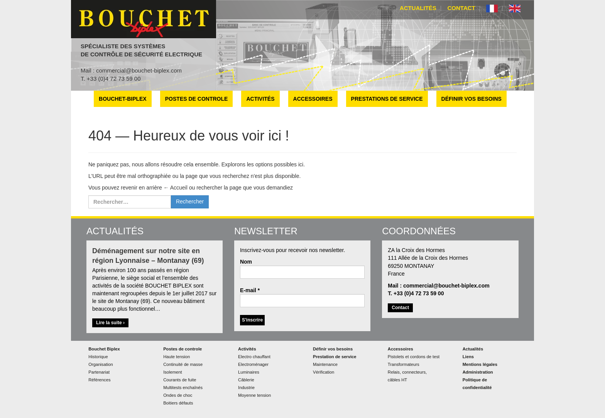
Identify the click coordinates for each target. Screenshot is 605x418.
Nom (246, 262)
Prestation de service (335, 356)
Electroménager (253, 364)
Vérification (323, 372)
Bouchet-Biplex (123, 99)
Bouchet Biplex (104, 349)
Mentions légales (480, 364)
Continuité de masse (183, 364)
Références (99, 379)
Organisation (100, 364)
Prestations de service (387, 99)
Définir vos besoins (471, 99)
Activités (260, 99)
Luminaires (248, 372)
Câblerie (246, 379)
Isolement (172, 372)
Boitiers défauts (178, 403)
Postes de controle (196, 99)
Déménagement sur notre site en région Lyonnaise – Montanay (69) (148, 256)
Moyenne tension (254, 395)
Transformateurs (403, 364)
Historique (98, 356)
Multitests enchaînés (183, 387)
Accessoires (313, 99)
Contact (461, 8)
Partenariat (99, 372)
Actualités (418, 8)
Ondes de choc (177, 395)
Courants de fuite (179, 379)
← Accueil (176, 187)
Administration (478, 372)
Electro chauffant (254, 356)
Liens (468, 356)
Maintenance (325, 364)
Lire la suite (112, 323)
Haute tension (176, 356)
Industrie (246, 387)
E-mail (250, 290)
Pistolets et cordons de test (413, 356)
